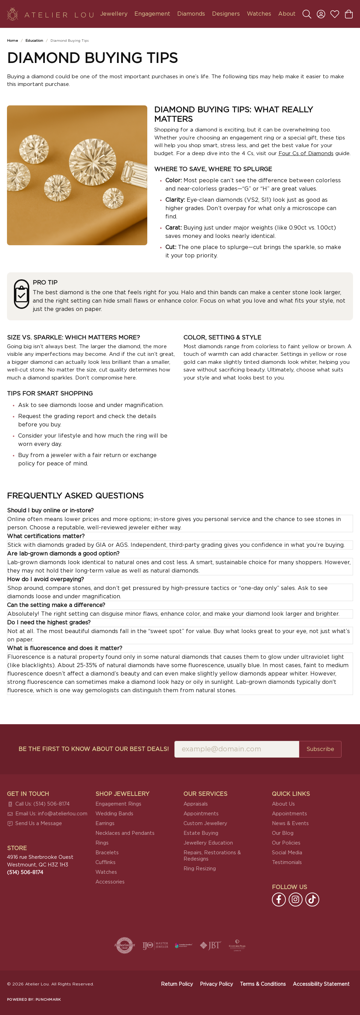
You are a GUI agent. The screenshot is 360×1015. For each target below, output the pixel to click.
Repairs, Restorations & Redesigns (212, 856)
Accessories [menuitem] (110, 882)
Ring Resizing (199, 868)
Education (34, 40)
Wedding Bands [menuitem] (114, 813)
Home (12, 40)
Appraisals (195, 804)
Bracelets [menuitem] (107, 852)
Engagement (152, 14)
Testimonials (287, 862)
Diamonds (191, 14)
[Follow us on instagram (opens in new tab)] (296, 899)
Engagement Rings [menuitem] (118, 804)
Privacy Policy (216, 984)
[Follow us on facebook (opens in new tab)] (279, 899)
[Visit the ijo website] (155, 945)
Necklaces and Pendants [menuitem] (125, 833)
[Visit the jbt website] (210, 945)
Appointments (201, 813)
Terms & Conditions (263, 984)
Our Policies (286, 843)
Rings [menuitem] (102, 843)
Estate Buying (200, 833)
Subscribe (320, 749)
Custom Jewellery (205, 823)
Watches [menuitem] (106, 872)
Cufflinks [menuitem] (105, 862)
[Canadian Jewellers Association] (184, 945)
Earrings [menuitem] (105, 823)
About (287, 14)
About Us (283, 804)
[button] (307, 14)
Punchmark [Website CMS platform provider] (48, 999)
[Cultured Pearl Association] (237, 945)
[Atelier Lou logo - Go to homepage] (50, 14)
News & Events (290, 823)
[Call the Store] (25, 872)
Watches (259, 14)
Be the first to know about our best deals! (93, 749)
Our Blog (283, 833)
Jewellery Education (208, 843)
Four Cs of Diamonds (306, 153)
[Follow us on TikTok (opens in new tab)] (312, 899)
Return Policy (177, 984)
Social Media (287, 852)
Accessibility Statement (321, 984)
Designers (226, 14)
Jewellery (113, 14)
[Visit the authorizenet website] (124, 945)
